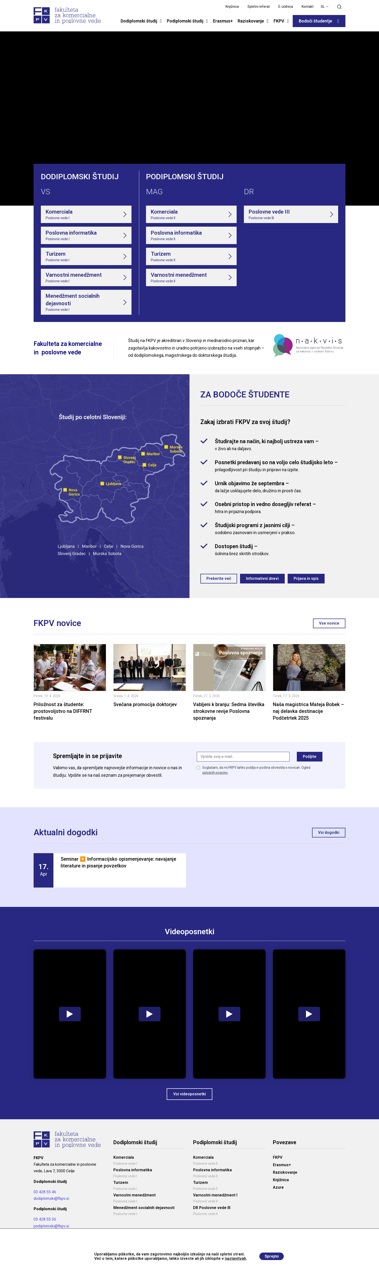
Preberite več (219, 579)
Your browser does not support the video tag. (189, 118)
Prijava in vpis (308, 579)
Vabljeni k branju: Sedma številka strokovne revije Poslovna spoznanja (228, 713)
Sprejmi (272, 1256)
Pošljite (309, 759)
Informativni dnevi (264, 579)
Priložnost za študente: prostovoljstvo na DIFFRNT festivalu (63, 713)
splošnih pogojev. (215, 776)
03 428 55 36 (45, 1222)
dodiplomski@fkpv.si (51, 1202)
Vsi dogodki (328, 835)
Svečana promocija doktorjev (145, 706)
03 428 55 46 (45, 1195)
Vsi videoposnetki (189, 1097)
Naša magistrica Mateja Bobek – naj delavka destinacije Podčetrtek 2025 (308, 713)
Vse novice (329, 625)
